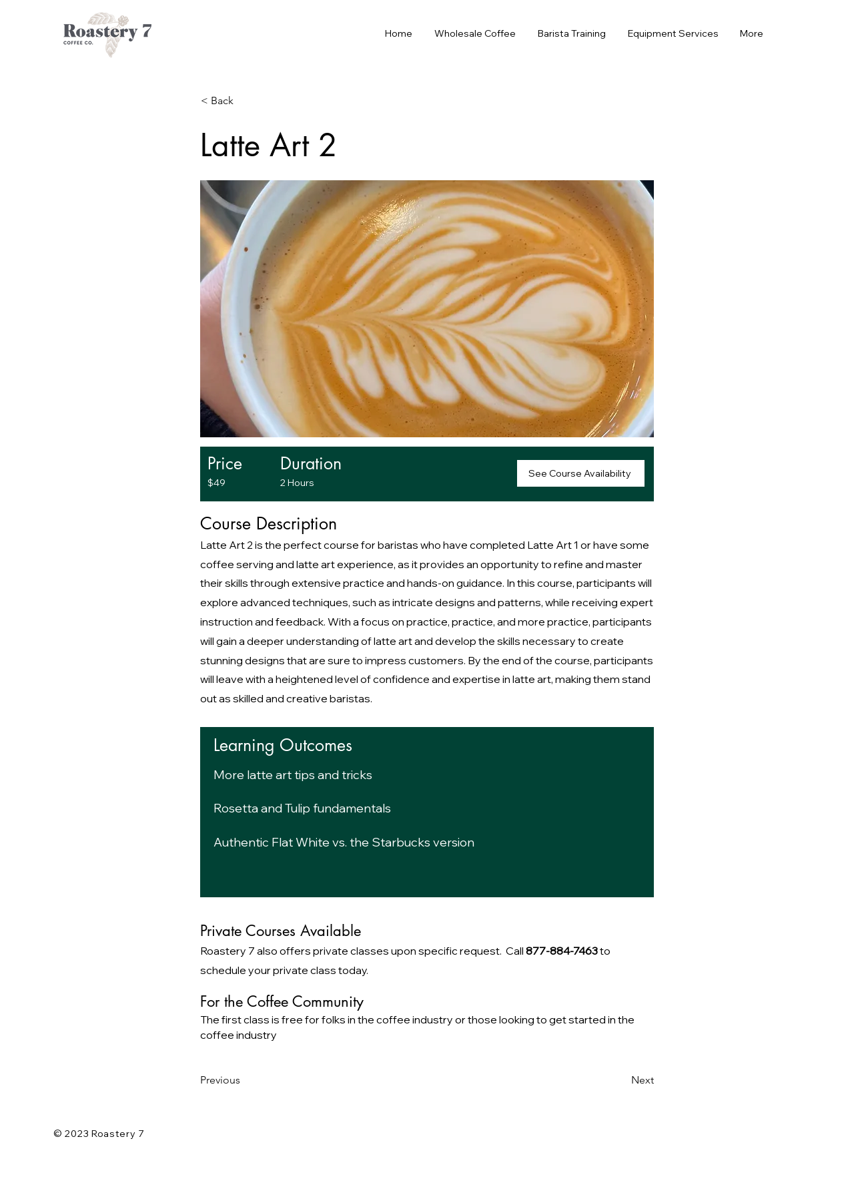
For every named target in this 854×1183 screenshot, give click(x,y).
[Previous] (244, 1080)
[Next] (620, 1080)
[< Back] (245, 100)
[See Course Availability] (581, 473)
